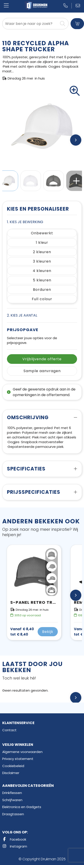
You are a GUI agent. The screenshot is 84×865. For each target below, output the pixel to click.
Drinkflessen (12, 792)
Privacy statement (17, 758)
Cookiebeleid (13, 766)
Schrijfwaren (12, 800)
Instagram (14, 846)
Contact (9, 730)
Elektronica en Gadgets (21, 807)
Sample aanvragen (42, 370)
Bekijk (47, 631)
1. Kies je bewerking (25, 222)
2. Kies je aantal (22, 315)
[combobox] (30, 23)
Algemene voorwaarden (22, 751)
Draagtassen (13, 814)
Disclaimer (10, 772)
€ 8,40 (22, 632)
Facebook (14, 839)
